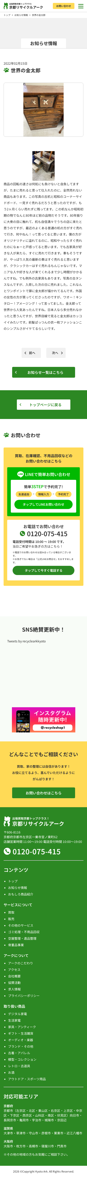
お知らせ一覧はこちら (45, 372)
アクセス (14, 969)
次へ (55, 352)
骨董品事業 (16, 945)
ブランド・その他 (20, 1046)
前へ (32, 352)
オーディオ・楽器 (20, 1040)
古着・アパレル (19, 1053)
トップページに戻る (45, 404)
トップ (7, 15)
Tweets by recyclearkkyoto (26, 641)
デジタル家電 (17, 1014)
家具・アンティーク (22, 1027)
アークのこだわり (20, 963)
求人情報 (14, 989)
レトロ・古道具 (19, 1066)
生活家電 (14, 1020)
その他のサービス (20, 925)
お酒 (11, 1072)
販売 (11, 919)
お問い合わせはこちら (44, 793)
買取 (11, 912)
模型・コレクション (22, 1059)
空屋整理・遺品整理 (22, 938)
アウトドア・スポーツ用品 (27, 1079)
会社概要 (14, 976)
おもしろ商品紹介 (20, 894)
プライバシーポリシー (24, 995)
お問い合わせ (63, 6)
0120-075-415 (37, 851)
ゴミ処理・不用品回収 (24, 932)
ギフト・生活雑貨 (20, 1033)
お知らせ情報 (21, 15)
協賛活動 (14, 982)
